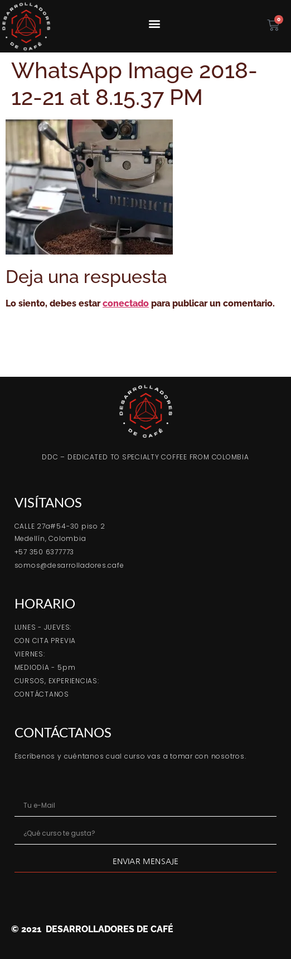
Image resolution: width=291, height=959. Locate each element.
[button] (154, 23)
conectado (126, 303)
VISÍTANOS (48, 502)
